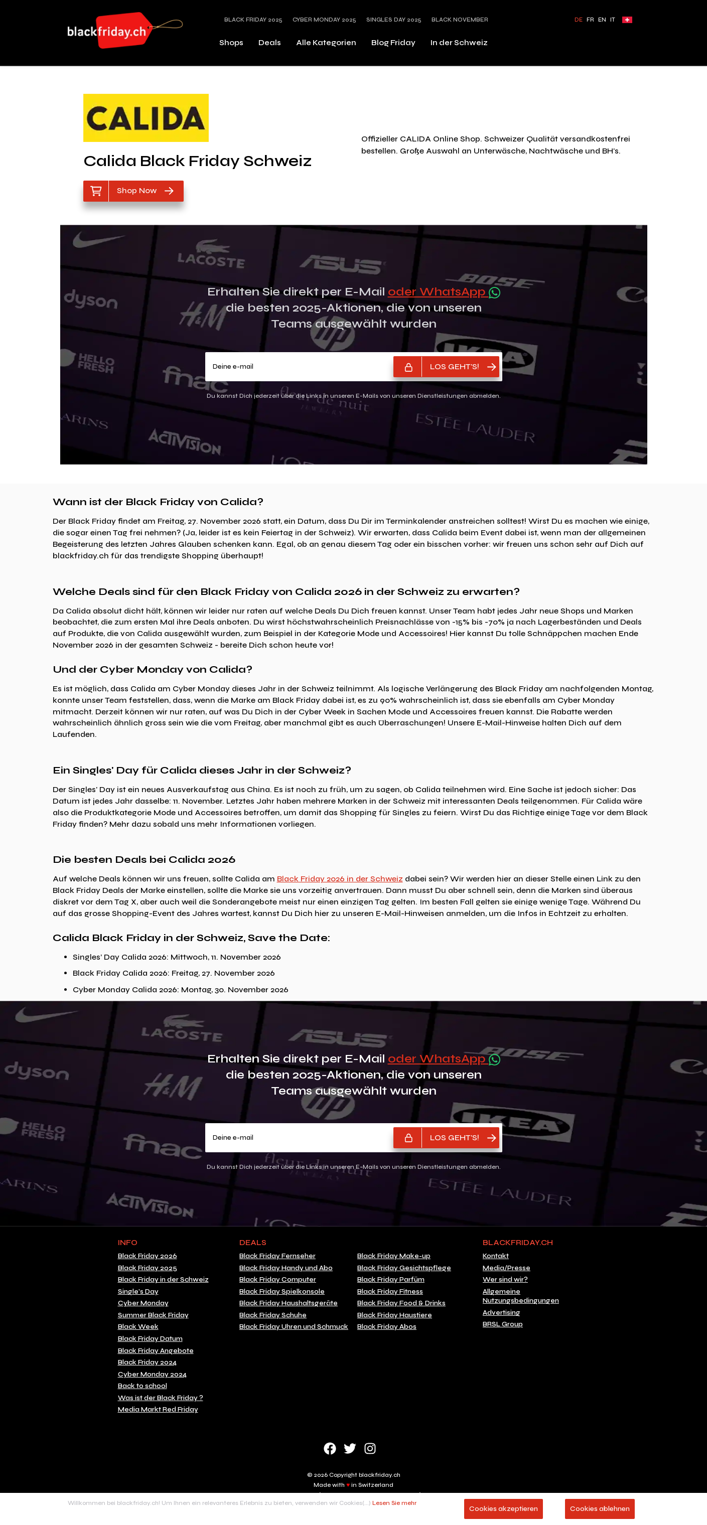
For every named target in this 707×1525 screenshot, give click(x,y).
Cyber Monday (143, 1303)
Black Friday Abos (386, 1327)
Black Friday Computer (277, 1280)
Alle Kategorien (326, 42)
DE (579, 20)
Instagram (370, 1448)
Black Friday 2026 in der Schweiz (340, 878)
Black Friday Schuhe (273, 1315)
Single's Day (138, 1292)
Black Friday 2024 (147, 1362)
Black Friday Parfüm (391, 1280)
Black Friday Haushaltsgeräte (288, 1303)
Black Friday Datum (150, 1339)
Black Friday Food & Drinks (401, 1303)
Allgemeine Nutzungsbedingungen (521, 1296)
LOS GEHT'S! (454, 366)
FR (590, 20)
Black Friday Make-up (394, 1256)
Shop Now (137, 190)
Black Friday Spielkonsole (282, 1292)
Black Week (138, 1327)
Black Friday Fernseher (277, 1256)
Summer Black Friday (153, 1315)
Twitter (350, 1448)
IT (612, 20)
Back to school (142, 1386)
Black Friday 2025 (253, 20)
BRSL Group (503, 1324)
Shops (231, 42)
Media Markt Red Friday (158, 1410)
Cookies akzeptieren (503, 1508)
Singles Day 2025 (393, 20)
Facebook (330, 1448)
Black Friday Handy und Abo (286, 1268)
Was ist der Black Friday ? (160, 1398)
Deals (269, 42)
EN (602, 20)
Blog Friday (393, 42)
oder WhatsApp (444, 291)
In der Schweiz (459, 42)
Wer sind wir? (505, 1280)
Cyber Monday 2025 (324, 20)
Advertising (501, 1313)
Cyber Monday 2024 (152, 1374)
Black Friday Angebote (156, 1351)
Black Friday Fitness (390, 1292)
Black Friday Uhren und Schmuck (293, 1327)
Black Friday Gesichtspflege (404, 1268)
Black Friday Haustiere (394, 1315)
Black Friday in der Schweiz (163, 1280)
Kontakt (496, 1256)
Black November (460, 20)
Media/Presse (506, 1268)
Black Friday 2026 (147, 1256)
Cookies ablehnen (600, 1508)
